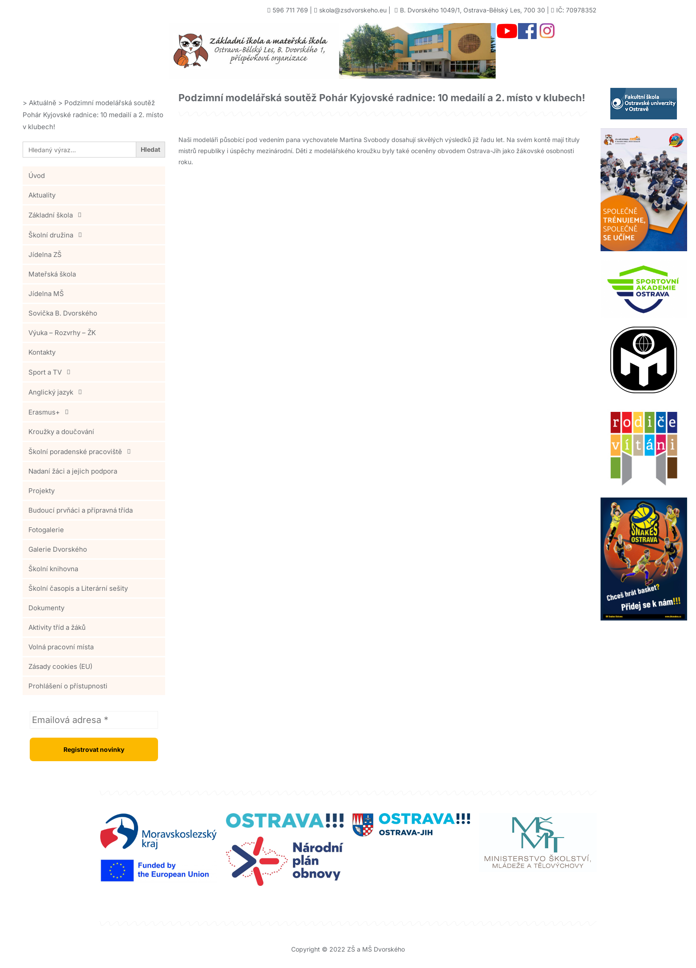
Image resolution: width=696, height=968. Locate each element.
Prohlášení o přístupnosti (67, 686)
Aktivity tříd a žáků (57, 627)
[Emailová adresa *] (94, 720)
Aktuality (41, 195)
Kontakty (41, 352)
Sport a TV (51, 372)
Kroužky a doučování (61, 431)
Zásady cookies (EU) (60, 666)
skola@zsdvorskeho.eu (353, 10)
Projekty (41, 490)
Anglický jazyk (57, 392)
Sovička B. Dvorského (62, 313)
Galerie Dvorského (57, 549)
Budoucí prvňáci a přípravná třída (80, 510)
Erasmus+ (50, 412)
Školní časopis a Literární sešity (78, 588)
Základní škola (57, 215)
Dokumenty (46, 608)
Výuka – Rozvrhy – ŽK (62, 332)
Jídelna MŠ (46, 293)
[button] (94, 214)
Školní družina (57, 235)
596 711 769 (290, 10)
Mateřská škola (52, 274)
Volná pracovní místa (61, 647)
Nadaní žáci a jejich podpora (72, 471)
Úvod (36, 175)
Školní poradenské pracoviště (81, 451)
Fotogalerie (46, 529)
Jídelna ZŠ (45, 254)
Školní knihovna (53, 569)
